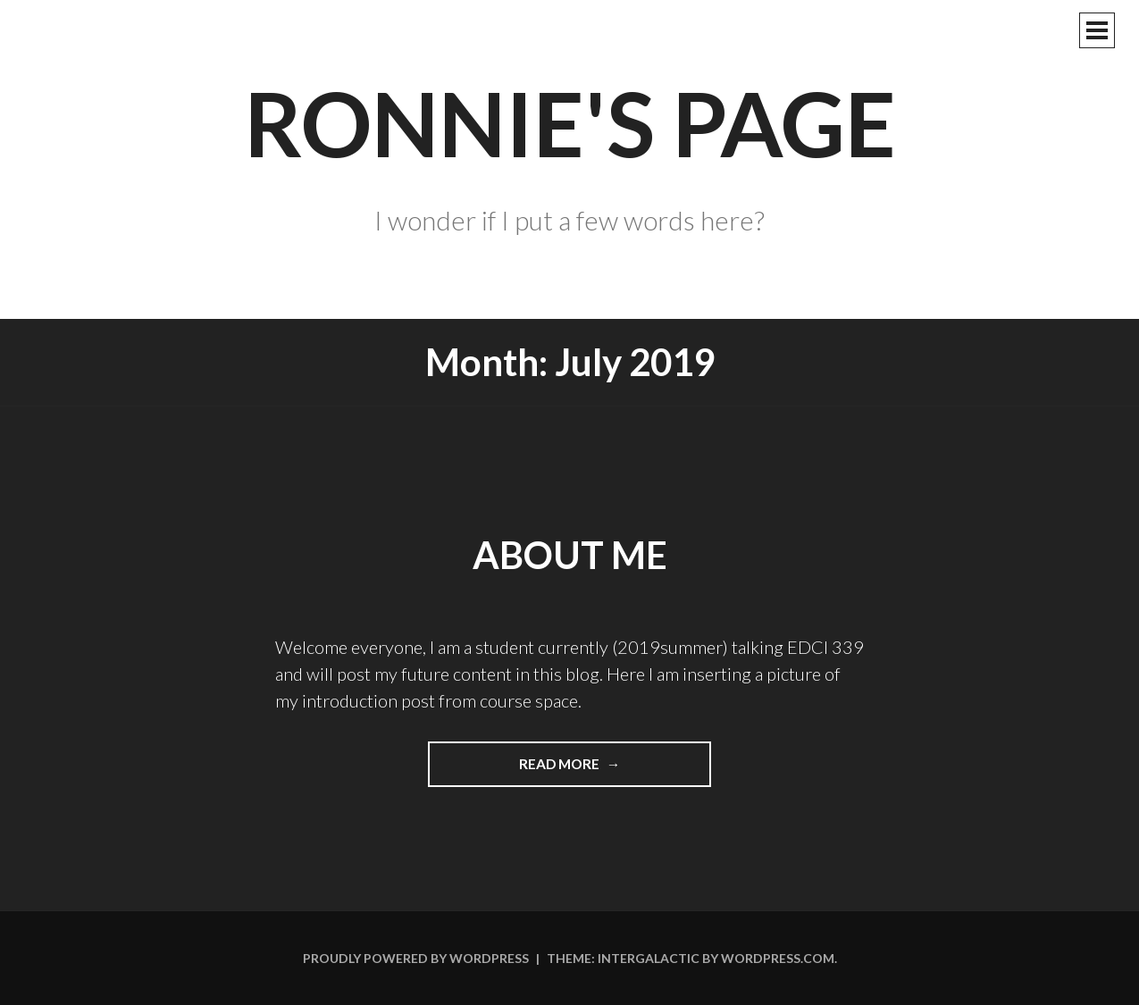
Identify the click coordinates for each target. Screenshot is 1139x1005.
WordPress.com (777, 958)
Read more (588, 770)
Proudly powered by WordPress (416, 958)
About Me (570, 554)
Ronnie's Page (570, 122)
